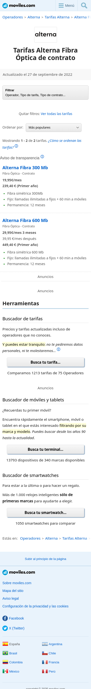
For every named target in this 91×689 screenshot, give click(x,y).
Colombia (12, 662)
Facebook (13, 618)
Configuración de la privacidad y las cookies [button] (35, 606)
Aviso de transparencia (22, 158)
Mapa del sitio (12, 591)
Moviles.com (18, 5)
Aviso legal (10, 598)
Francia (50, 662)
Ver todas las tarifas (56, 113)
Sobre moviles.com (16, 583)
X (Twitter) (13, 628)
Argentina (52, 644)
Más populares (54, 127)
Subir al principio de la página (45, 559)
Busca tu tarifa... (45, 362)
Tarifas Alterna (57, 17)
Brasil (9, 653)
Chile (49, 653)
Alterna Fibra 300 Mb (25, 167)
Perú (48, 671)
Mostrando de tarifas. (41, 144)
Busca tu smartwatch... (45, 512)
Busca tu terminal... (45, 449)
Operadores (12, 17)
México (10, 671)
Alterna (33, 17)
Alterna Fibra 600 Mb (25, 220)
